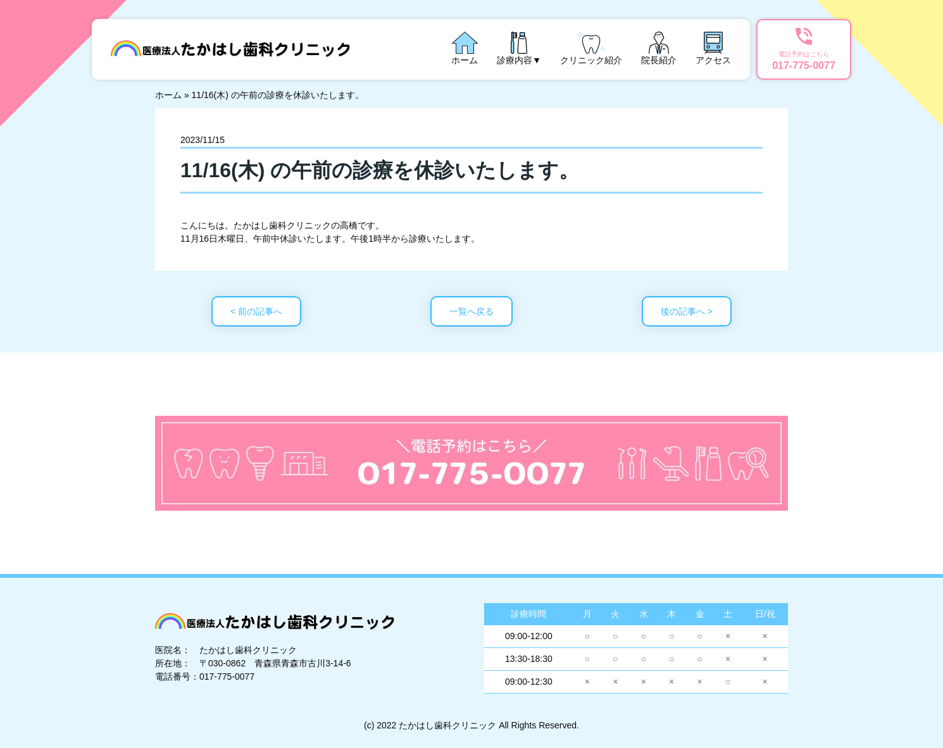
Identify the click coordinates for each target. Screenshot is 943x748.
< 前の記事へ (256, 311)
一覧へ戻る (471, 311)
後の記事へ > (687, 311)
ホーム (168, 95)
